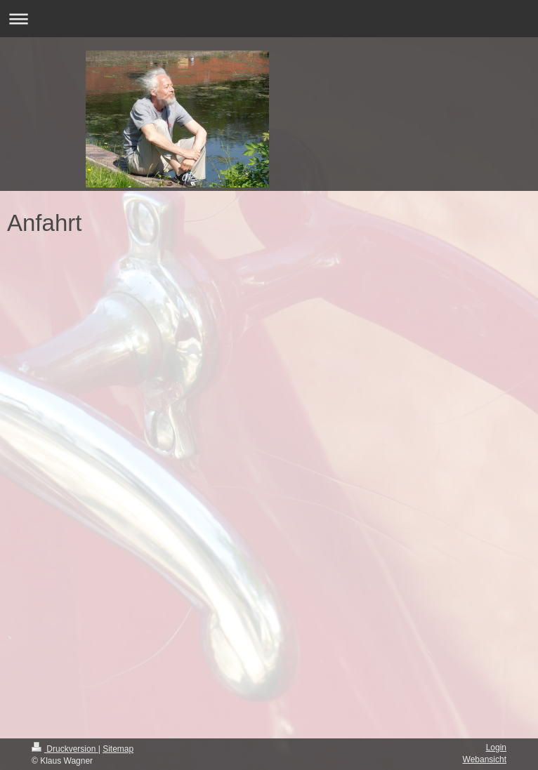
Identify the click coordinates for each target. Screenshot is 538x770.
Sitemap (118, 749)
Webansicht (484, 759)
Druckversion (65, 749)
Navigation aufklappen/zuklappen (269, 19)
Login (496, 747)
